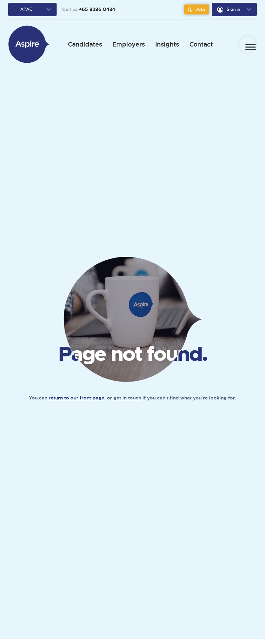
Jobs (195, 9)
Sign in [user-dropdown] (228, 10)
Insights (164, 44)
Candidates (82, 44)
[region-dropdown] (32, 9)
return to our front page (76, 398)
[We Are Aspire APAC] (29, 44)
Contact (198, 44)
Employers (126, 44)
